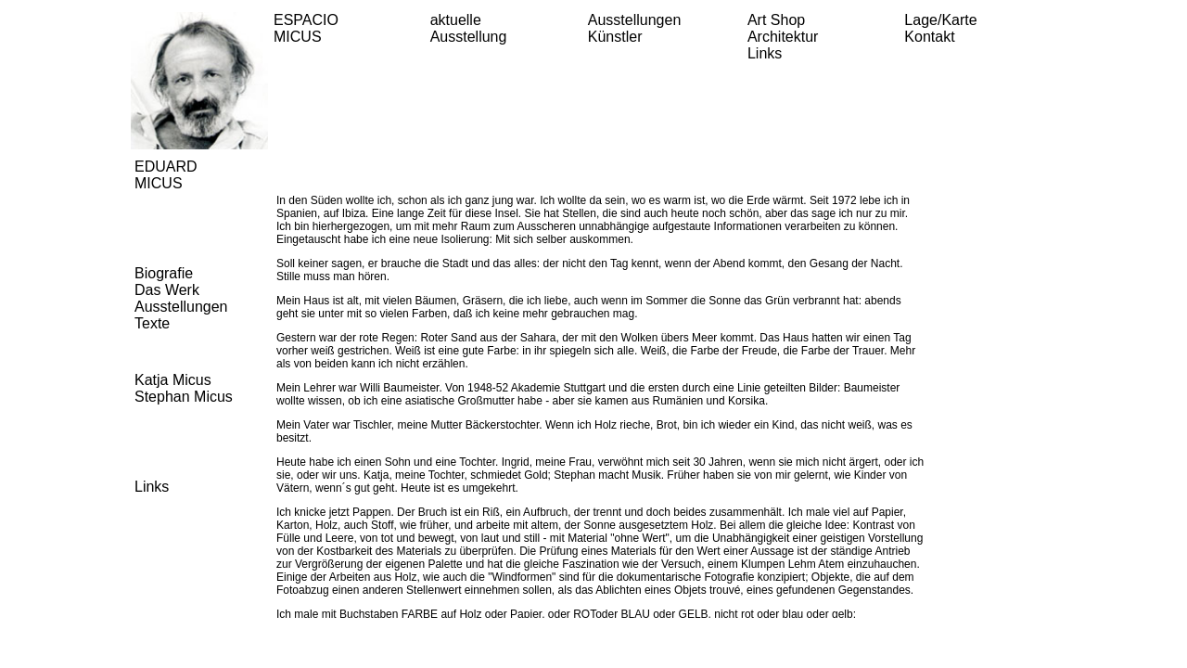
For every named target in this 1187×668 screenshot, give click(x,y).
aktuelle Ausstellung (468, 28)
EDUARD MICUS (166, 175)
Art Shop (776, 20)
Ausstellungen (635, 20)
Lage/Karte (940, 20)
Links (764, 53)
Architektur (782, 37)
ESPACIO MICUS (306, 28)
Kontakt (929, 37)
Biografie (163, 273)
